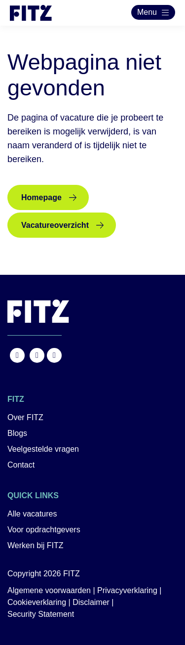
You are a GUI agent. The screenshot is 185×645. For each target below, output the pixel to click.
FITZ (15, 399)
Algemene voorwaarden (49, 590)
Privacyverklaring (127, 590)
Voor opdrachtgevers (43, 529)
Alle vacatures (32, 514)
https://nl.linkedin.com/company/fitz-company (54, 355)
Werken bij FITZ (35, 545)
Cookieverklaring (36, 602)
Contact (21, 465)
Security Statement (40, 614)
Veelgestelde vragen (43, 449)
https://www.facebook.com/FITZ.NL (17, 355)
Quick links (33, 495)
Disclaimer (91, 602)
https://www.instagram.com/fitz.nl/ (37, 355)
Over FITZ (25, 417)
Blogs (17, 433)
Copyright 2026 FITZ (43, 573)
